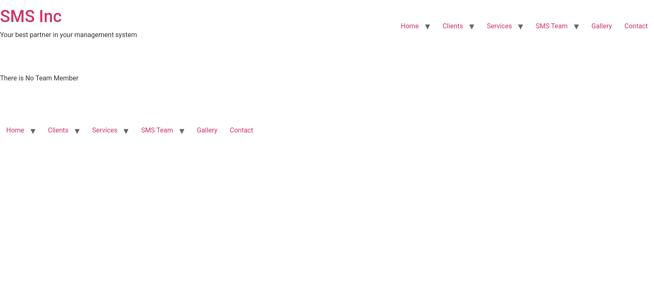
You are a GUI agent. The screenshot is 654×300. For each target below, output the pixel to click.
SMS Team (552, 26)
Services (499, 26)
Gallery (601, 26)
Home (410, 26)
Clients (453, 26)
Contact (636, 26)
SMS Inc (31, 16)
